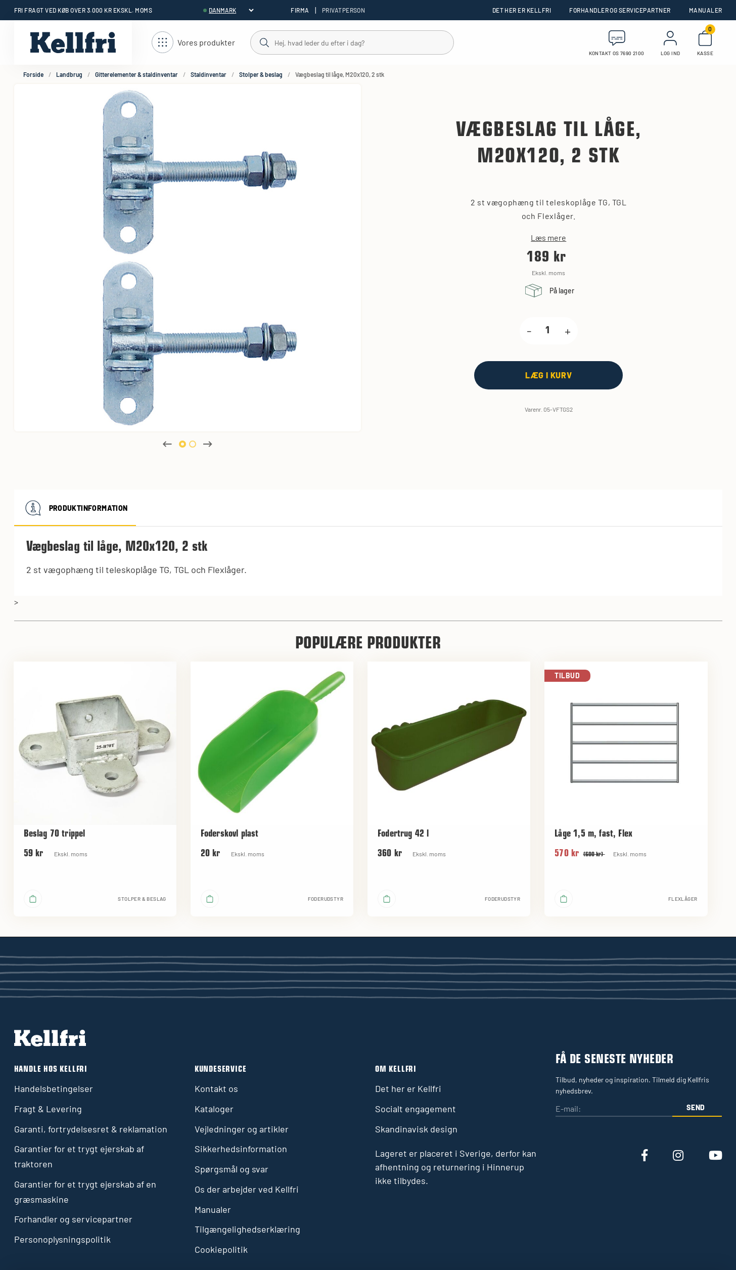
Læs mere (548, 238)
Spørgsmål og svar (231, 1168)
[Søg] (351, 42)
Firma (300, 10)
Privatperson (343, 10)
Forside (33, 74)
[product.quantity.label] (548, 330)
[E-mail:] (614, 1109)
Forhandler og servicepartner (619, 10)
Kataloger (214, 1108)
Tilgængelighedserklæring (247, 1229)
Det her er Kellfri (521, 10)
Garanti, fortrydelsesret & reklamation (90, 1128)
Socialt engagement (415, 1108)
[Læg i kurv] (548, 375)
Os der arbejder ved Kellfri (247, 1189)
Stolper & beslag (261, 74)
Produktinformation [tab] (75, 508)
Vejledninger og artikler (242, 1128)
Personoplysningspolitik (62, 1239)
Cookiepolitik (221, 1249)
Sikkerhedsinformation (241, 1148)
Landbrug (69, 74)
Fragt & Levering (48, 1108)
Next (208, 444)
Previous (167, 444)
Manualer (705, 10)
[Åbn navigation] (193, 42)
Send (695, 1107)
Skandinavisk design (416, 1128)
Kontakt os (216, 1088)
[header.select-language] (231, 10)
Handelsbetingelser (53, 1088)
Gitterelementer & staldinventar (136, 74)
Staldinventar (208, 74)
